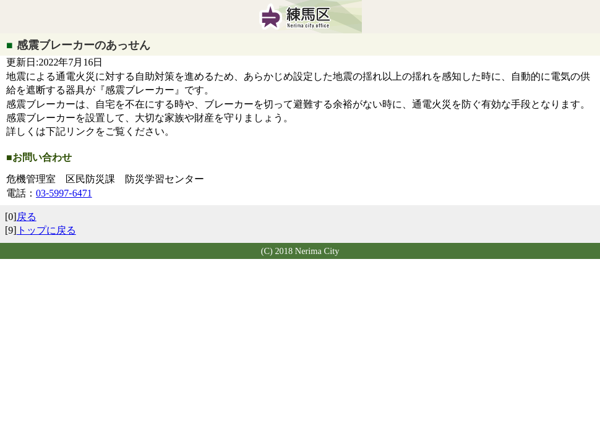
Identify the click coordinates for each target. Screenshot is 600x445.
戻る (26, 216)
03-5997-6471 (64, 193)
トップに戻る (46, 230)
